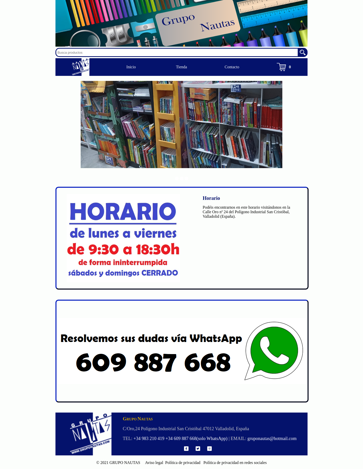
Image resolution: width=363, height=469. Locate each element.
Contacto (232, 67)
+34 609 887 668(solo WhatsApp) (197, 438)
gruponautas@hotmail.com (271, 438)
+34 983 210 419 (148, 438)
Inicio (131, 67)
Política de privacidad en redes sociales (234, 462)
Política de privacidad (182, 462)
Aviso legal (152, 462)
